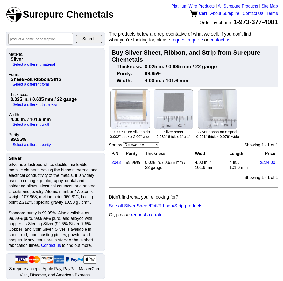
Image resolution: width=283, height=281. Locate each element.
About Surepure (224, 13)
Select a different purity (32, 145)
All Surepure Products (238, 6)
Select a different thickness (35, 104)
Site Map (269, 6)
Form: (14, 75)
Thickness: (18, 95)
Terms (272, 13)
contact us (220, 40)
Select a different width (31, 124)
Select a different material (34, 64)
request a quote (187, 40)
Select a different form (31, 84)
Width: (14, 115)
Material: (16, 54)
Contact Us (253, 13)
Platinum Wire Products (193, 6)
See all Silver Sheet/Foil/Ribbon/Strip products (155, 205)
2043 (116, 162)
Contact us (51, 245)
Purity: (14, 135)
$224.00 (267, 162)
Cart (198, 13)
